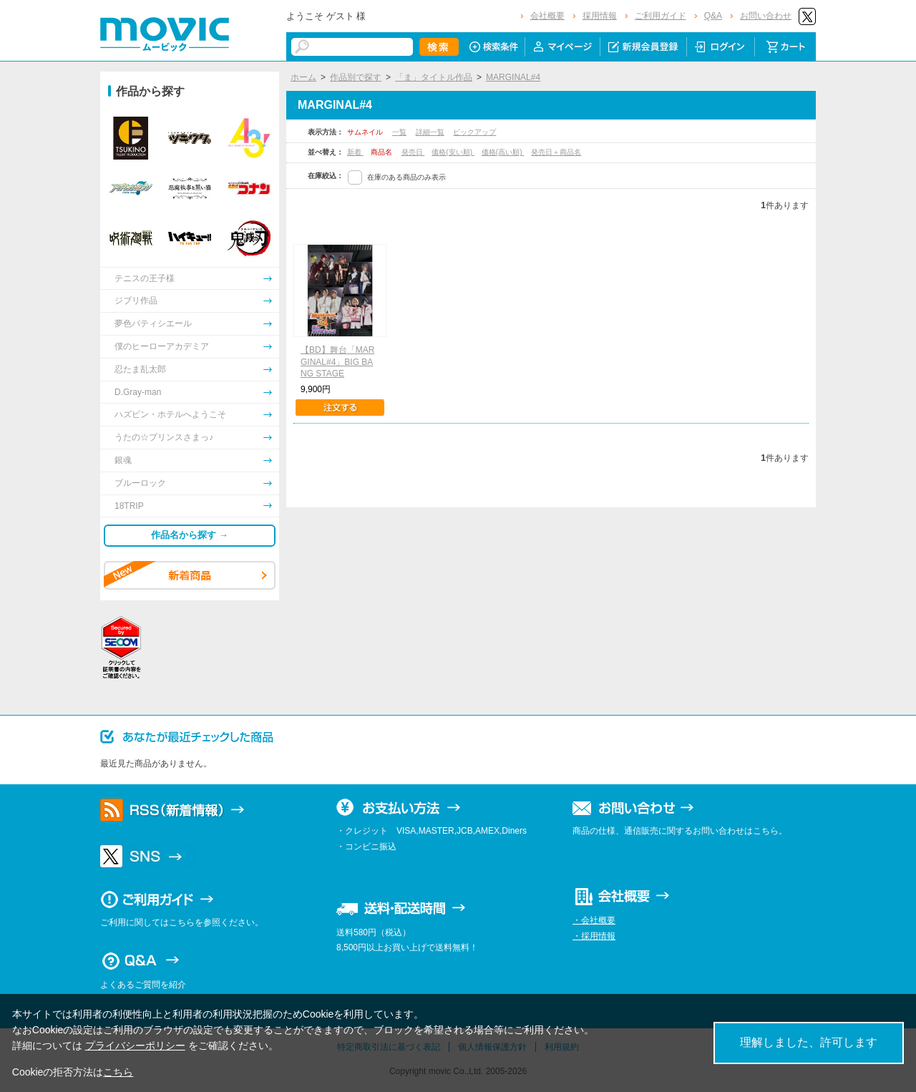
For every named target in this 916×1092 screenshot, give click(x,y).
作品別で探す (355, 77)
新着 (355, 152)
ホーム (303, 77)
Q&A (713, 16)
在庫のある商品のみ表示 (406, 177)
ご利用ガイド (660, 16)
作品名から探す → (189, 535)
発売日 (413, 152)
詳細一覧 (430, 132)
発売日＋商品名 (556, 152)
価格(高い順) (503, 152)
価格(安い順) (453, 152)
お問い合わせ (765, 16)
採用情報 (600, 16)
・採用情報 (593, 936)
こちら (118, 1072)
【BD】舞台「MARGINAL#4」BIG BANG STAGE (337, 362)
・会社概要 (593, 920)
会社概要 (547, 16)
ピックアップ (474, 132)
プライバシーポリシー (135, 1045)
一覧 (399, 132)
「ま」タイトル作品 (433, 77)
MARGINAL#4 (513, 77)
